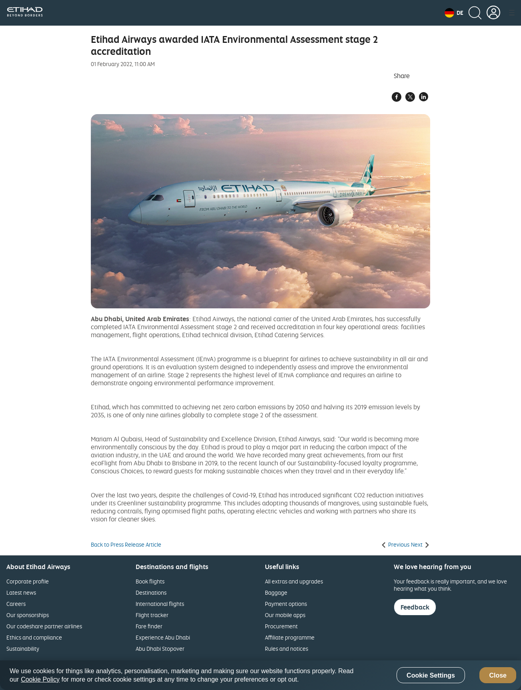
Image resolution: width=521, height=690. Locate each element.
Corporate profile (27, 581)
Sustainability (22, 648)
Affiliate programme (290, 637)
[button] (454, 13)
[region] (260, 675)
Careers (16, 604)
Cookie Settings (431, 675)
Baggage (276, 592)
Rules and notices (286, 648)
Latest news (21, 592)
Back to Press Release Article (126, 544)
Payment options (286, 604)
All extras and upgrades (294, 581)
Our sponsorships (27, 615)
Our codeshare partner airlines (44, 626)
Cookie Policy (40, 679)
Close (498, 675)
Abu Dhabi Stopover (160, 648)
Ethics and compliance (34, 637)
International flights (160, 604)
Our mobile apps (285, 615)
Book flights (150, 581)
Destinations (151, 592)
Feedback (415, 607)
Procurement (281, 626)
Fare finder (149, 626)
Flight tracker (152, 615)
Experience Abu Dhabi (163, 637)
